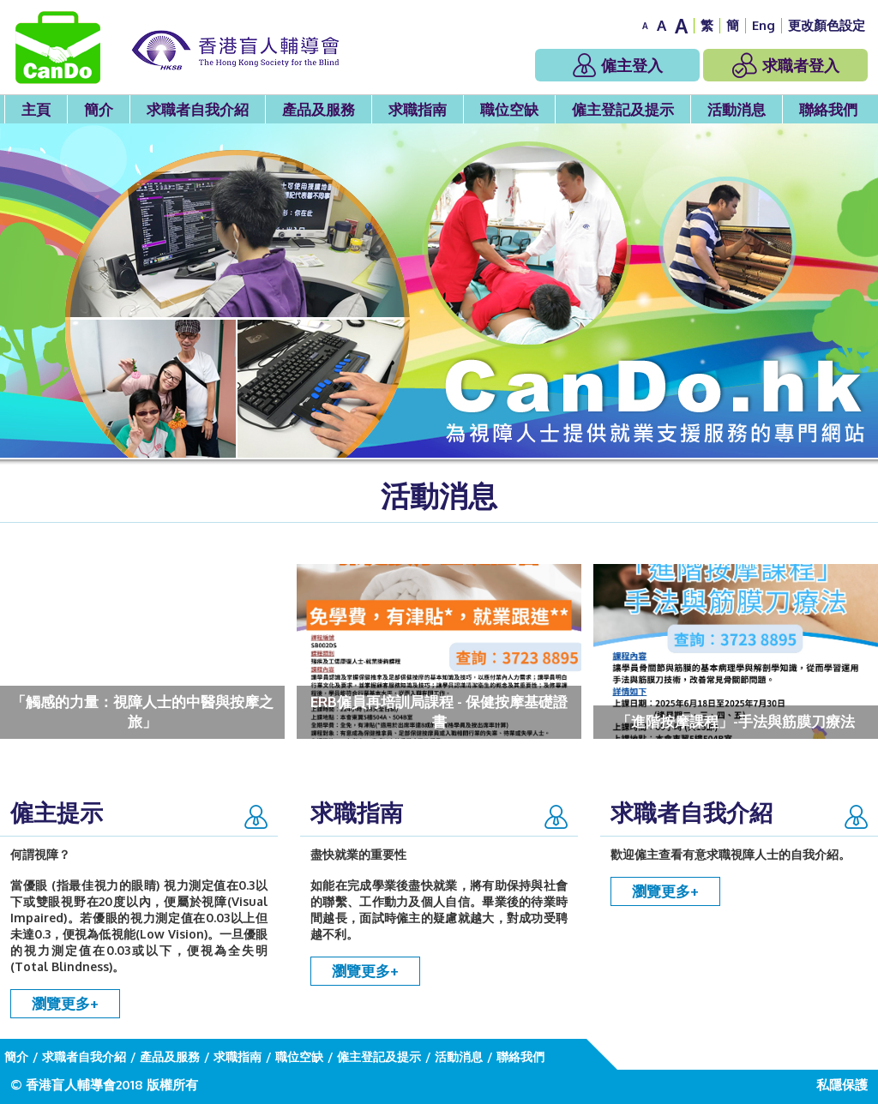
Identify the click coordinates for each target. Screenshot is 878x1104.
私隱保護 (842, 1085)
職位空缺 (509, 109)
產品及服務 (318, 109)
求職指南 (417, 109)
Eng (763, 25)
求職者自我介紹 (198, 109)
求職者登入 (785, 65)
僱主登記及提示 (623, 109)
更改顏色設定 (826, 25)
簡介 (98, 109)
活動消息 (736, 109)
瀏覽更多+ (65, 1003)
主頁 (36, 109)
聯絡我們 (828, 109)
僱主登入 (618, 65)
